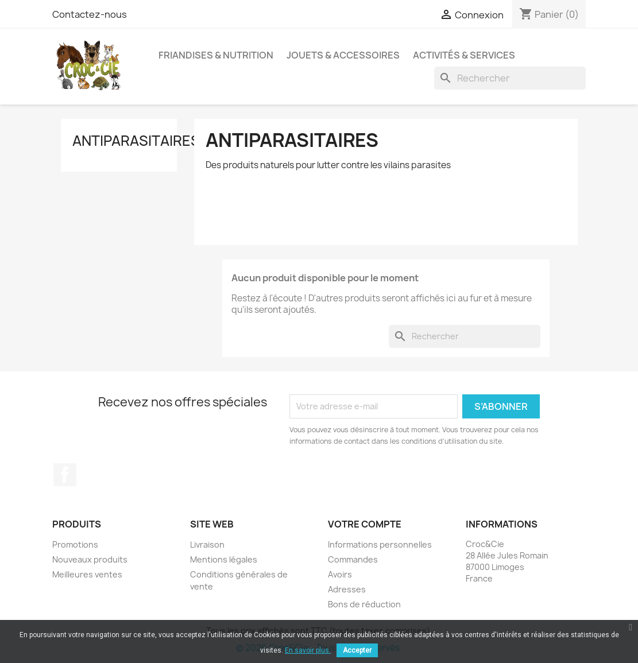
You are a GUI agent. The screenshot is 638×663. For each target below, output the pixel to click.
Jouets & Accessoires (343, 55)
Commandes (353, 559)
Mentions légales (223, 559)
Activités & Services (464, 55)
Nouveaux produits (89, 559)
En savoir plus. (308, 650)
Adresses (347, 589)
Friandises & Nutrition (215, 55)
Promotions (75, 544)
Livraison (207, 544)
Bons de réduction (364, 604)
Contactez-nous (89, 14)
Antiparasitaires (136, 140)
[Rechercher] (510, 78)
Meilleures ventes (87, 574)
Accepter (357, 650)
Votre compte (364, 524)
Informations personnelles (380, 544)
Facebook (64, 474)
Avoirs (340, 574)
